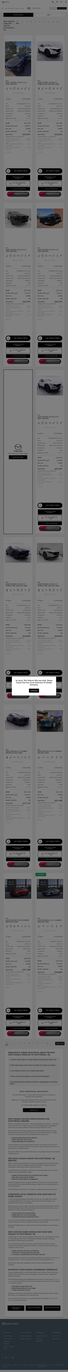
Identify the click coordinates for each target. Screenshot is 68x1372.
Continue (34, 690)
